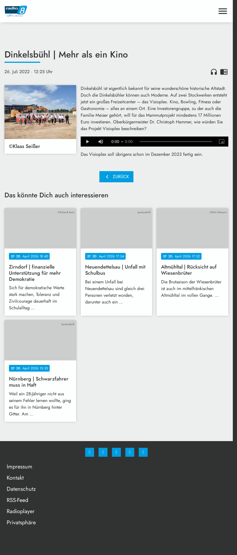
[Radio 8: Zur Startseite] (60, 11)
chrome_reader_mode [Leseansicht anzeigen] (224, 72)
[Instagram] (103, 452)
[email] (143, 452)
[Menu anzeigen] (222, 11)
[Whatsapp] (116, 452)
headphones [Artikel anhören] (214, 72)
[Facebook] (89, 452)
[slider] (176, 141)
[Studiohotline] (129, 452)
